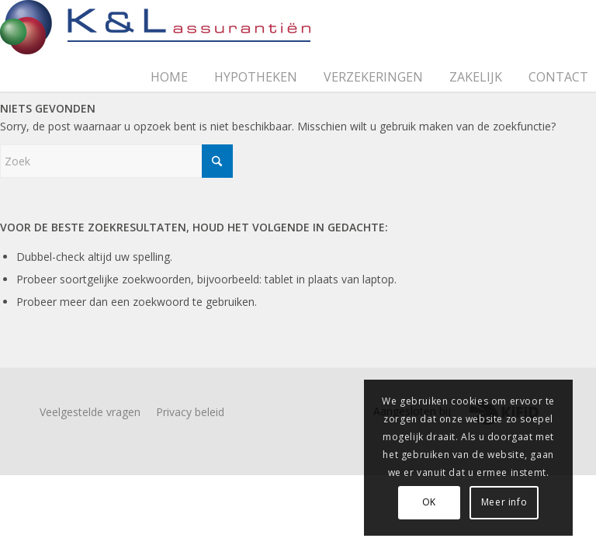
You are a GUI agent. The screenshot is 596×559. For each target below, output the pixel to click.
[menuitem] (174, 61)
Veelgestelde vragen (90, 411)
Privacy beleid (190, 411)
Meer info (504, 502)
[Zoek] (116, 161)
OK (429, 502)
